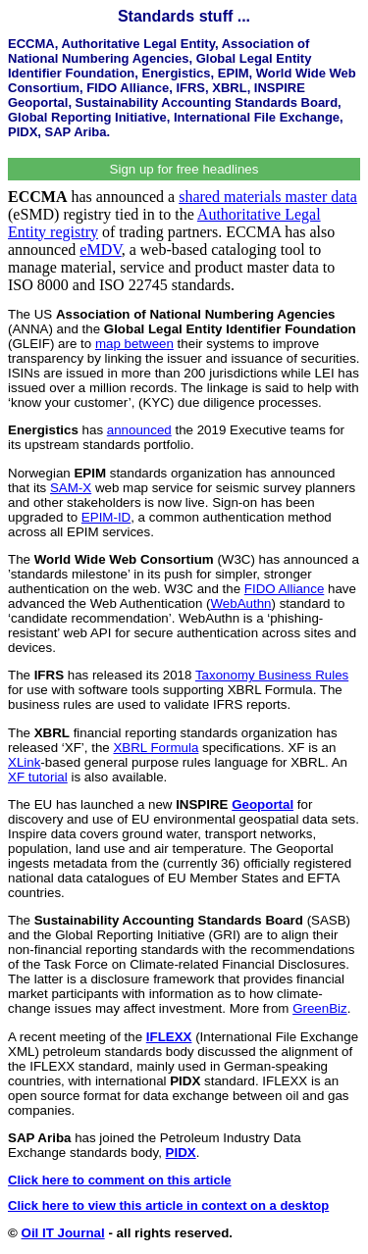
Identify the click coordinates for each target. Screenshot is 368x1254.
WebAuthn (240, 603)
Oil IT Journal (63, 1233)
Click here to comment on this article (120, 1180)
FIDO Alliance (284, 588)
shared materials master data (268, 196)
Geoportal (262, 804)
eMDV (100, 249)
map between (134, 343)
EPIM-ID (106, 517)
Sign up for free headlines (184, 169)
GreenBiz (319, 1008)
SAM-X (70, 487)
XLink (24, 762)
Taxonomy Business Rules (271, 675)
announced (139, 430)
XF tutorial (38, 777)
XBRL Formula (155, 747)
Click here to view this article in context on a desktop (168, 1205)
